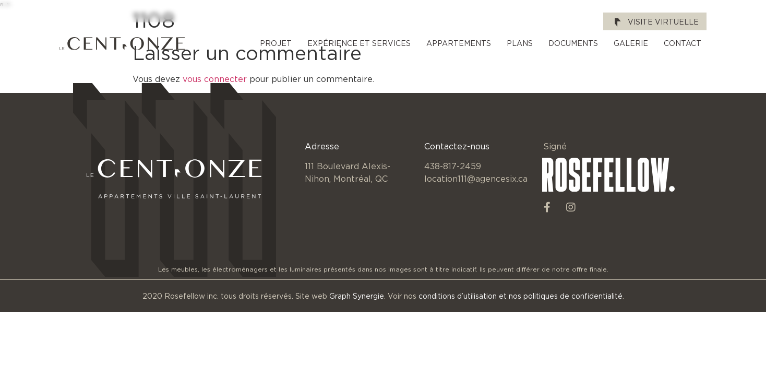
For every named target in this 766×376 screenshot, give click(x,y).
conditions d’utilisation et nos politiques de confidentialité (520, 296)
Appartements (458, 43)
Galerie (631, 43)
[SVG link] (122, 43)
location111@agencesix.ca (476, 178)
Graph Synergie (356, 296)
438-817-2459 (452, 166)
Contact (682, 43)
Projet (276, 43)
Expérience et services (359, 43)
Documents (573, 43)
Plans (520, 43)
